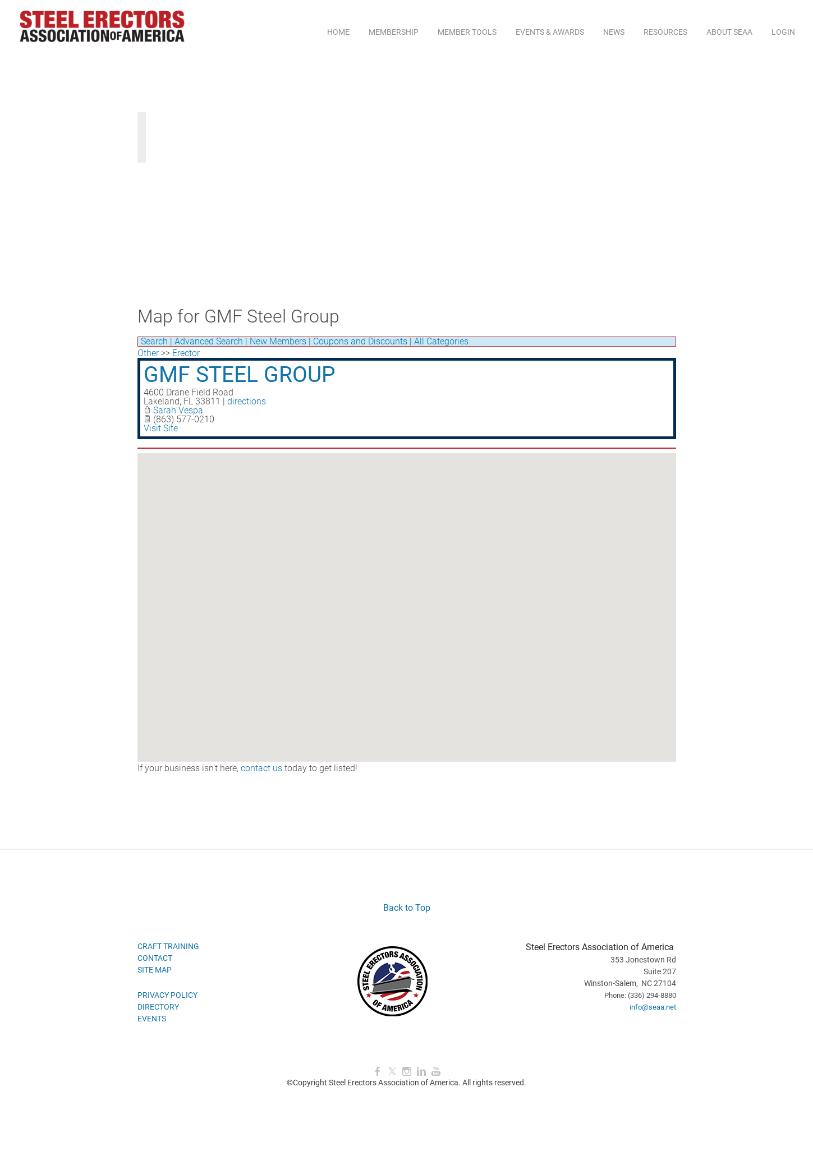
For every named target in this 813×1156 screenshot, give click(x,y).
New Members (278, 341)
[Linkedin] (421, 1071)
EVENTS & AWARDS (550, 31)
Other (148, 353)
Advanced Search (208, 341)
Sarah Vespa (178, 410)
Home (338, 31)
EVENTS (151, 1018)
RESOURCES (665, 31)
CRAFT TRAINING (168, 946)
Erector (186, 353)
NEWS (613, 31)
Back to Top (406, 907)
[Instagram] (406, 1071)
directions (246, 401)
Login (783, 31)
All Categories (441, 341)
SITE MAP (154, 969)
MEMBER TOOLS (467, 31)
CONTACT (154, 958)
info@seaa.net (653, 1007)
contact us (261, 768)
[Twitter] (392, 1071)
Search (154, 341)
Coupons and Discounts (360, 341)
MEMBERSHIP (394, 31)
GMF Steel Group (240, 375)
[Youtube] (435, 1071)
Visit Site (161, 428)
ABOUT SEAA (729, 31)
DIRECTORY (158, 1006)
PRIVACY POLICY (167, 995)
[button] (406, 597)
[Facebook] (377, 1071)
